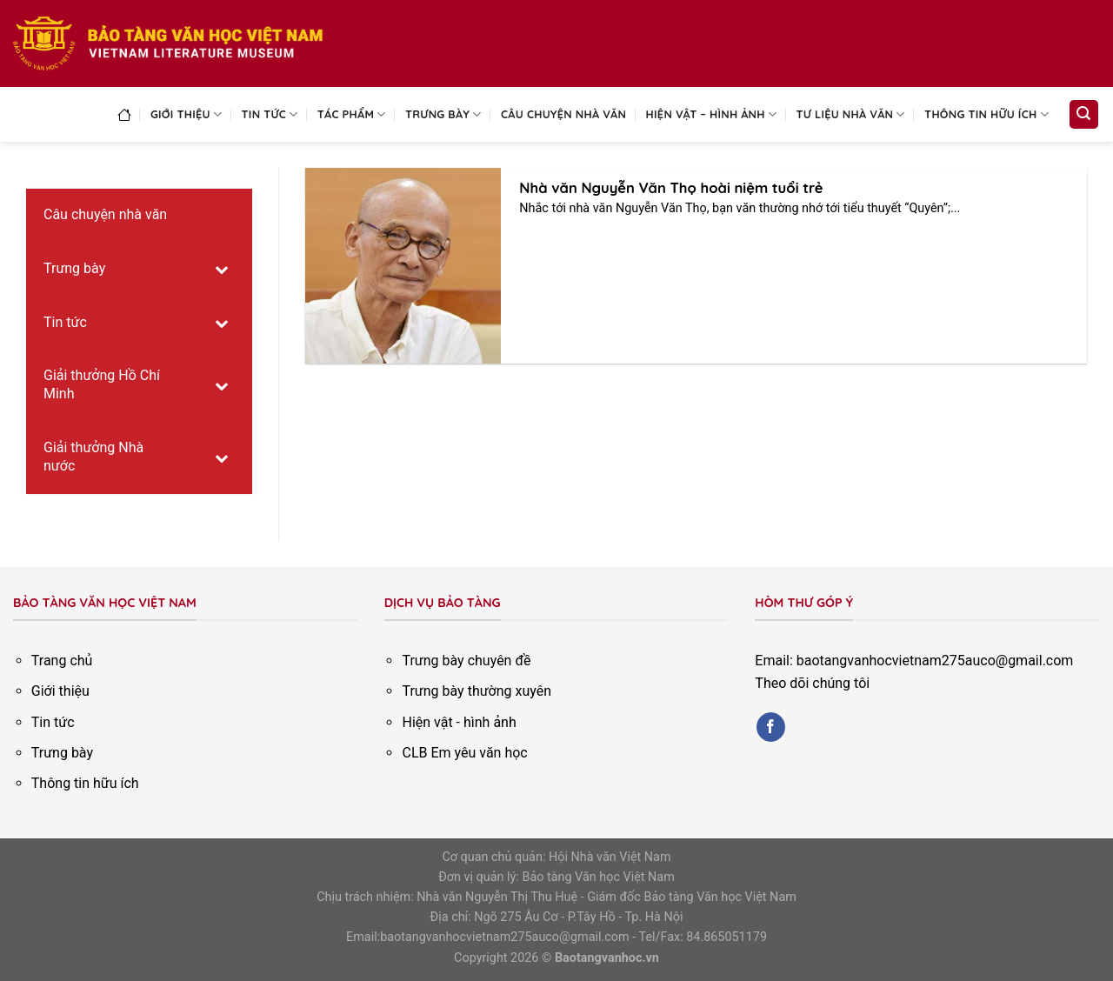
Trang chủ (62, 660)
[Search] (1084, 114)
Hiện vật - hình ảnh (459, 722)
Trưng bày (443, 114)
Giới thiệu (186, 114)
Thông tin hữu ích (986, 114)
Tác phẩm (351, 114)
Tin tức (270, 114)
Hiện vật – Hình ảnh (711, 114)
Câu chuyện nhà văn (563, 114)
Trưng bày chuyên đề (466, 660)
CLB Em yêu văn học (464, 752)
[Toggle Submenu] (221, 269)
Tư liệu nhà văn (850, 114)
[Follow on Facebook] (770, 727)
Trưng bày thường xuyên (476, 691)
